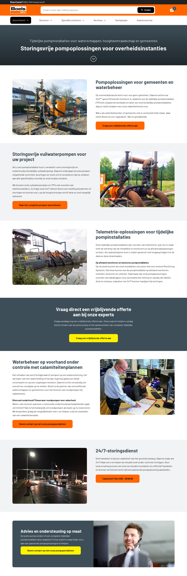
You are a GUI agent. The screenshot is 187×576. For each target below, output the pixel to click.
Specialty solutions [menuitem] (73, 20)
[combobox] (89, 10)
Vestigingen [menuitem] (121, 20)
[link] (18, 10)
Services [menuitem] (100, 20)
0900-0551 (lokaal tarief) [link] (34, 2)
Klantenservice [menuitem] (145, 20)
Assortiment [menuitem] (21, 20)
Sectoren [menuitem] (45, 20)
